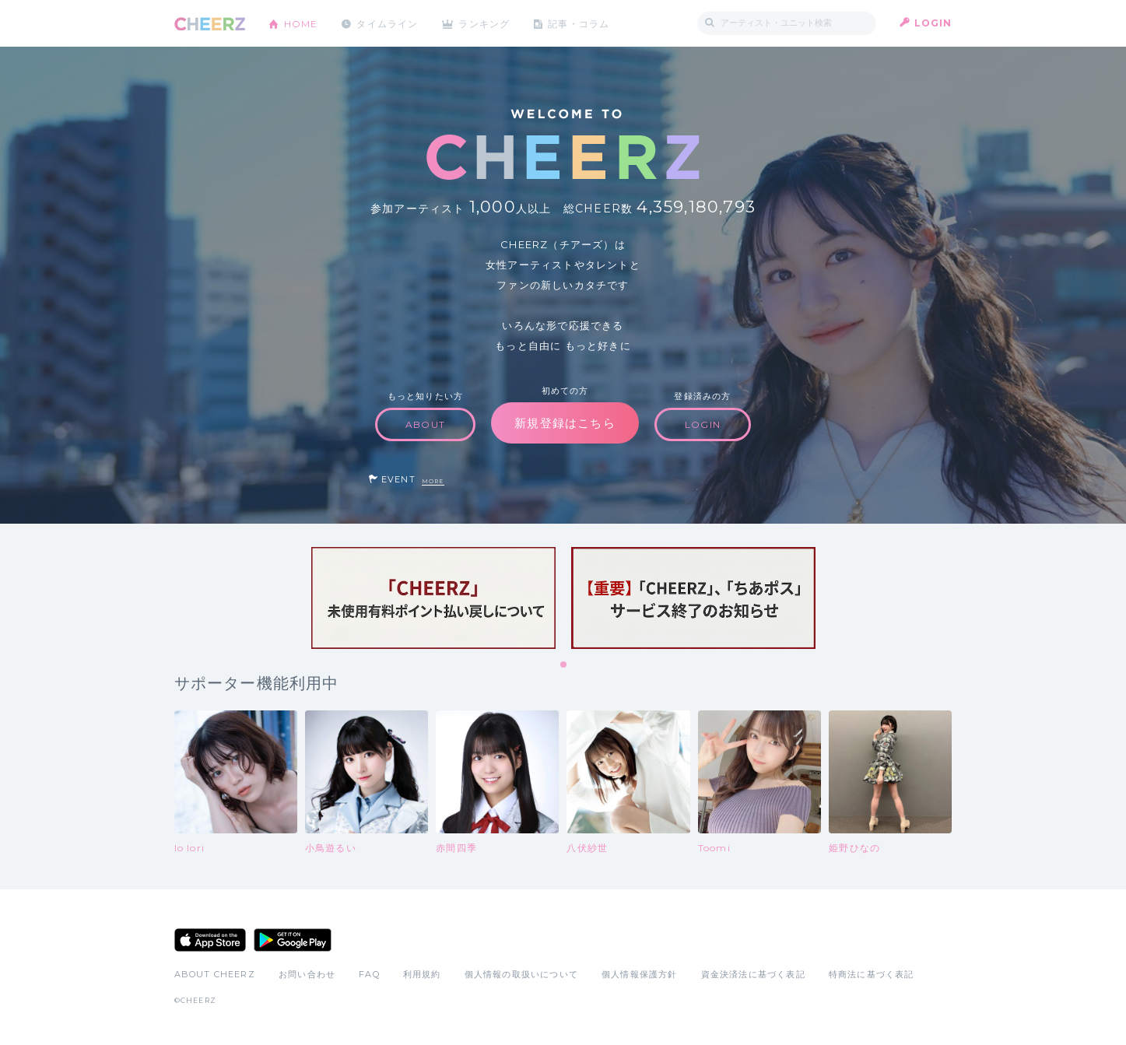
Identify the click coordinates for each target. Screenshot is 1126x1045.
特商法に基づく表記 (871, 974)
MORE (433, 481)
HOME (301, 23)
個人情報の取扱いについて (521, 974)
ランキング (485, 23)
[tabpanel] (433, 598)
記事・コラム (580, 23)
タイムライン (388, 23)
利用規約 (422, 974)
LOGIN (933, 23)
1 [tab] (564, 665)
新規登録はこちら (565, 423)
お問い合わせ (307, 974)
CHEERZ (209, 23)
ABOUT (425, 424)
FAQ (369, 974)
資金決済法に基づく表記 (753, 974)
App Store (210, 940)
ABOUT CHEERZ (214, 974)
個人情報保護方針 (640, 974)
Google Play (292, 940)
